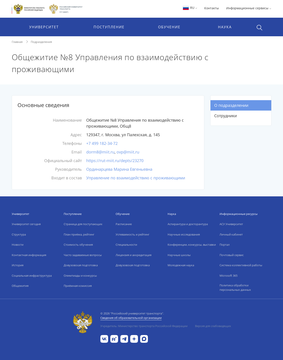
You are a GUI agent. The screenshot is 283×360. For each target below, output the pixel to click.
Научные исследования (184, 234)
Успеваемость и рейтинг (132, 234)
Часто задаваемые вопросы (83, 255)
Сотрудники (225, 115)
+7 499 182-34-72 (102, 143)
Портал (224, 245)
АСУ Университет (231, 224)
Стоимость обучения (78, 245)
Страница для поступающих (83, 224)
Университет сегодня (26, 224)
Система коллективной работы (241, 265)
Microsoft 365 (228, 276)
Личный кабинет (231, 234)
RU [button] (189, 8)
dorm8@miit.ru (100, 152)
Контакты (211, 8)
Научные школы (179, 255)
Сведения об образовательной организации (131, 318)
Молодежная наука (181, 265)
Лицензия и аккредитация (133, 255)
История (17, 265)
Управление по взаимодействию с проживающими (135, 177)
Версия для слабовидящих (213, 326)
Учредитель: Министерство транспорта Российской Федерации (143, 326)
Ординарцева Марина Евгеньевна (119, 169)
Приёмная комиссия (78, 286)
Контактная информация (29, 255)
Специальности (126, 245)
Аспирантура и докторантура (188, 224)
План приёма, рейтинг (79, 234)
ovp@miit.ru (128, 152)
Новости (17, 245)
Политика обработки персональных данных (235, 287)
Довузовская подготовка (81, 265)
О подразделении (231, 105)
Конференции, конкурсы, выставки (192, 245)
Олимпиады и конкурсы (80, 276)
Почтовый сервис (232, 255)
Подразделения (41, 42)
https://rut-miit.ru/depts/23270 (114, 160)
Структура (19, 234)
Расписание (124, 224)
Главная (17, 42)
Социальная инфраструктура (32, 276)
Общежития (20, 286)
